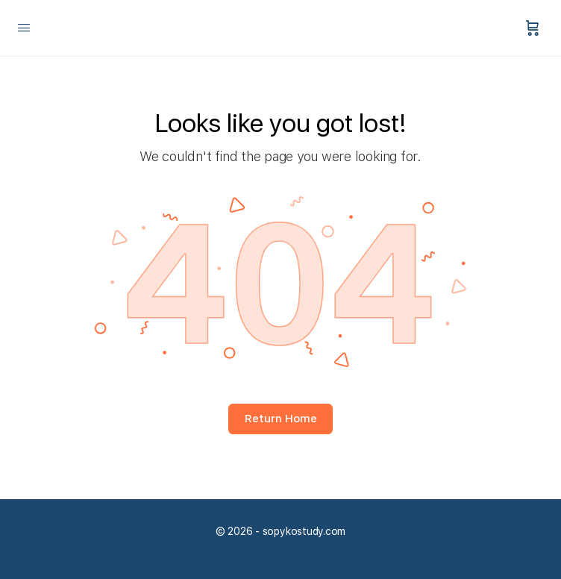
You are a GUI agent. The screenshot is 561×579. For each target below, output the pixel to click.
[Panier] (532, 28)
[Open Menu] (24, 28)
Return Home (281, 418)
